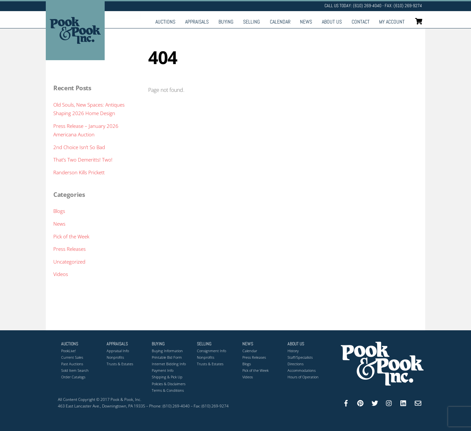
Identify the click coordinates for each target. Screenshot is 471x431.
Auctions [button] (69, 344)
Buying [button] (158, 344)
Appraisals (197, 21)
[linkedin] (403, 402)
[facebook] (346, 402)
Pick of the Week (71, 236)
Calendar (280, 21)
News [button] (247, 344)
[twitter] (374, 402)
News (306, 21)
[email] (418, 402)
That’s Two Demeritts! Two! (83, 159)
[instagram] (389, 402)
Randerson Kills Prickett (79, 172)
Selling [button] (204, 344)
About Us (332, 21)
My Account (392, 21)
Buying (226, 21)
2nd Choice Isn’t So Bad (79, 147)
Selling (251, 21)
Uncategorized (69, 261)
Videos (60, 274)
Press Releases (69, 249)
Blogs (59, 211)
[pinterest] (360, 402)
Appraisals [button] (117, 344)
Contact (361, 21)
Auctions (165, 21)
